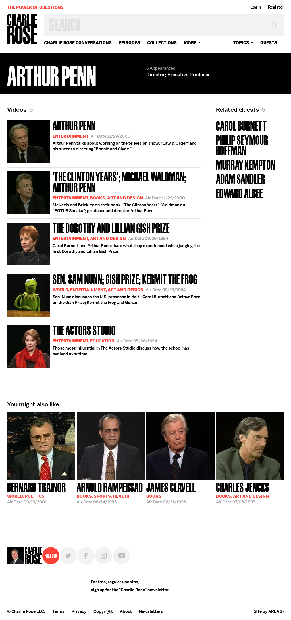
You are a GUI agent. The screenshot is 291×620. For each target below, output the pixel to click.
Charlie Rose (22, 29)
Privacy (79, 611)
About (126, 611)
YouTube (121, 555)
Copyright (103, 611)
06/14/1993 (110, 492)
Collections (162, 42)
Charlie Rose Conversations (78, 42)
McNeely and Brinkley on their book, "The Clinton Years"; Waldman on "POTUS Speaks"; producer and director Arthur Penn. (104, 192)
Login (255, 7)
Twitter (68, 555)
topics (241, 42)
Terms (58, 611)
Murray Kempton (245, 164)
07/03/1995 (242, 492)
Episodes (129, 42)
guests (268, 42)
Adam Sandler (240, 178)
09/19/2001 (36, 492)
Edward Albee (239, 192)
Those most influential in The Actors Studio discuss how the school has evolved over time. (98, 345)
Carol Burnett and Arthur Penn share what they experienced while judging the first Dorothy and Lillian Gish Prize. (103, 243)
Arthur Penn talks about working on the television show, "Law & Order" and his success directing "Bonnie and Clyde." (102, 140)
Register (276, 7)
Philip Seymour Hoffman (242, 144)
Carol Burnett (241, 125)
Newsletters (151, 611)
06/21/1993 (171, 492)
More (190, 42)
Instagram (103, 555)
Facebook (86, 555)
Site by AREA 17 (269, 611)
